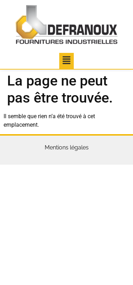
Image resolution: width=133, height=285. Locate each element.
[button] (66, 60)
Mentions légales (67, 147)
